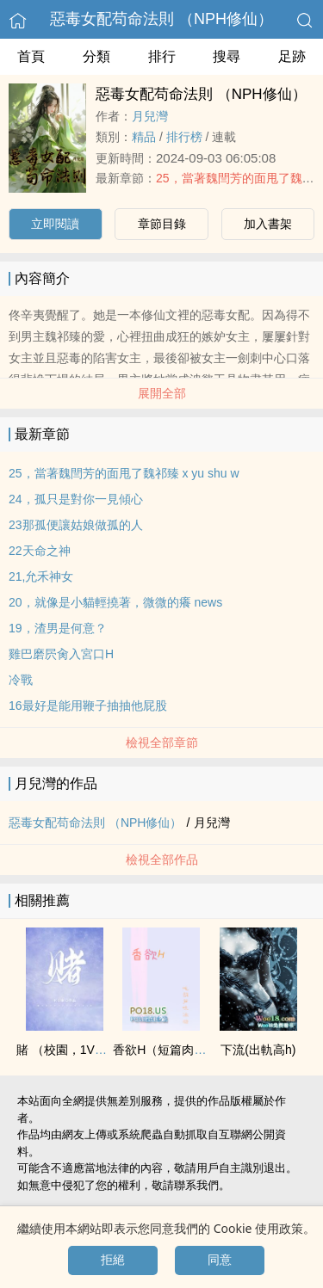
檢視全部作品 (162, 859)
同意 (220, 1259)
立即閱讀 (55, 224)
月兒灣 (150, 116)
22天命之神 (40, 551)
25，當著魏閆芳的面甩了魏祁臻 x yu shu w (124, 473)
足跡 (292, 56)
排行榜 (184, 137)
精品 (144, 137)
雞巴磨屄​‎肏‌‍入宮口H (61, 654)
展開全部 (162, 393)
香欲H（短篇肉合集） (171, 1050)
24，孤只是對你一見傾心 (76, 499)
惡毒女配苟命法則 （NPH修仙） (161, 19)
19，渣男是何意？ (58, 628)
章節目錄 (162, 224)
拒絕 (113, 1259)
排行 (162, 56)
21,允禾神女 (41, 576)
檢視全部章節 (162, 742)
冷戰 (21, 680)
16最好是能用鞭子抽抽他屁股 (88, 705)
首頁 (31, 56)
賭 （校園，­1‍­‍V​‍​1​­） (65, 1050)
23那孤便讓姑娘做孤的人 (76, 525)
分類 (96, 56)
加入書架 (268, 224)
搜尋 (226, 56)
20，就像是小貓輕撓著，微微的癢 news (115, 602)
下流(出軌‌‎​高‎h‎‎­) (258, 1050)
